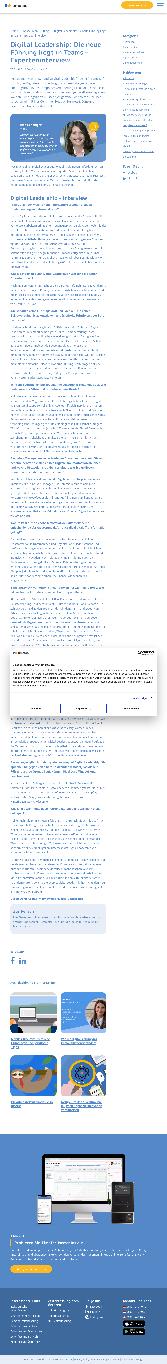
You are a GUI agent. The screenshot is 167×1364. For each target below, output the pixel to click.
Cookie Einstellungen (132, 1359)
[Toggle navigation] (160, 5)
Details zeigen (140, 698)
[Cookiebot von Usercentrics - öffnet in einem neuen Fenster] (140, 652)
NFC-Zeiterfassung (59, 1321)
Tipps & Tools (130, 57)
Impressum (66, 1359)
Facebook (130, 172)
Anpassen (83, 708)
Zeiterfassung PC (58, 1316)
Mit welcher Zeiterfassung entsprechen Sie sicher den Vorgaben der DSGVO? (138, 120)
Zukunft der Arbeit (133, 62)
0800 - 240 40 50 (134, 1306)
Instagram (94, 1317)
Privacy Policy (81, 1359)
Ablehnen (35, 708)
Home (14, 31)
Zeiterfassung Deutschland (27, 1331)
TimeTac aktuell (131, 47)
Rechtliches (129, 41)
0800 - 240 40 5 (134, 1317)
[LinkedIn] (22, 962)
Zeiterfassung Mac (59, 1310)
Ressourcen (30, 31)
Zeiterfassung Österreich (25, 1342)
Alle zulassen (131, 708)
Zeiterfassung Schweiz (24, 1336)
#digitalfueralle (19, 580)
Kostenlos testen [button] (137, 5)
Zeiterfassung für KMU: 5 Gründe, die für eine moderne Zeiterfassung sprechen (139, 104)
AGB (93, 1359)
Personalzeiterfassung (24, 1321)
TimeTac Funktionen (134, 52)
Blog (46, 31)
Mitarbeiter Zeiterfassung (25, 1316)
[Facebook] (12, 962)
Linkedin (130, 178)
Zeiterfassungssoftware (24, 1326)
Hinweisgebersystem (108, 1359)
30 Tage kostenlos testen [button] (31, 1269)
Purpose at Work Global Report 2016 (80, 604)
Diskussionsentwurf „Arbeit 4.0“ (62, 244)
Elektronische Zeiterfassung (18, 1308)
